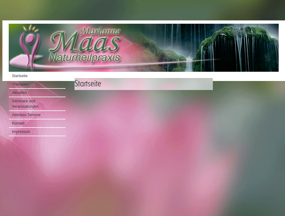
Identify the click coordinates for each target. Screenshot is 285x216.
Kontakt (18, 123)
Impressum (21, 132)
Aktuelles (19, 93)
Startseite (270, 18)
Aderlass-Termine (26, 115)
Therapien (20, 84)
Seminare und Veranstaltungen (25, 104)
